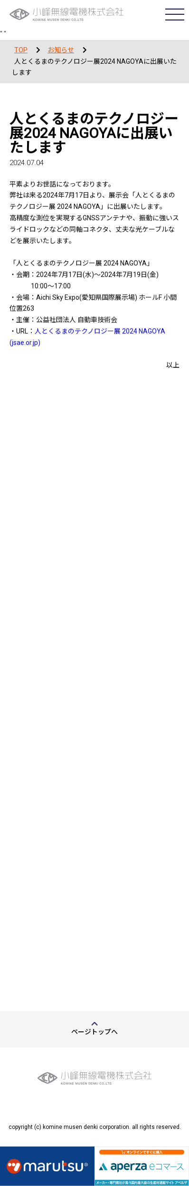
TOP (21, 50)
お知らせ (60, 50)
